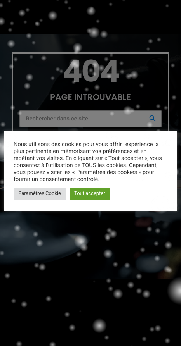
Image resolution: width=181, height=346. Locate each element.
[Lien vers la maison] (20, 10)
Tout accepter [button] (89, 193)
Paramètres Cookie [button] (39, 193)
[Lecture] (168, 10)
